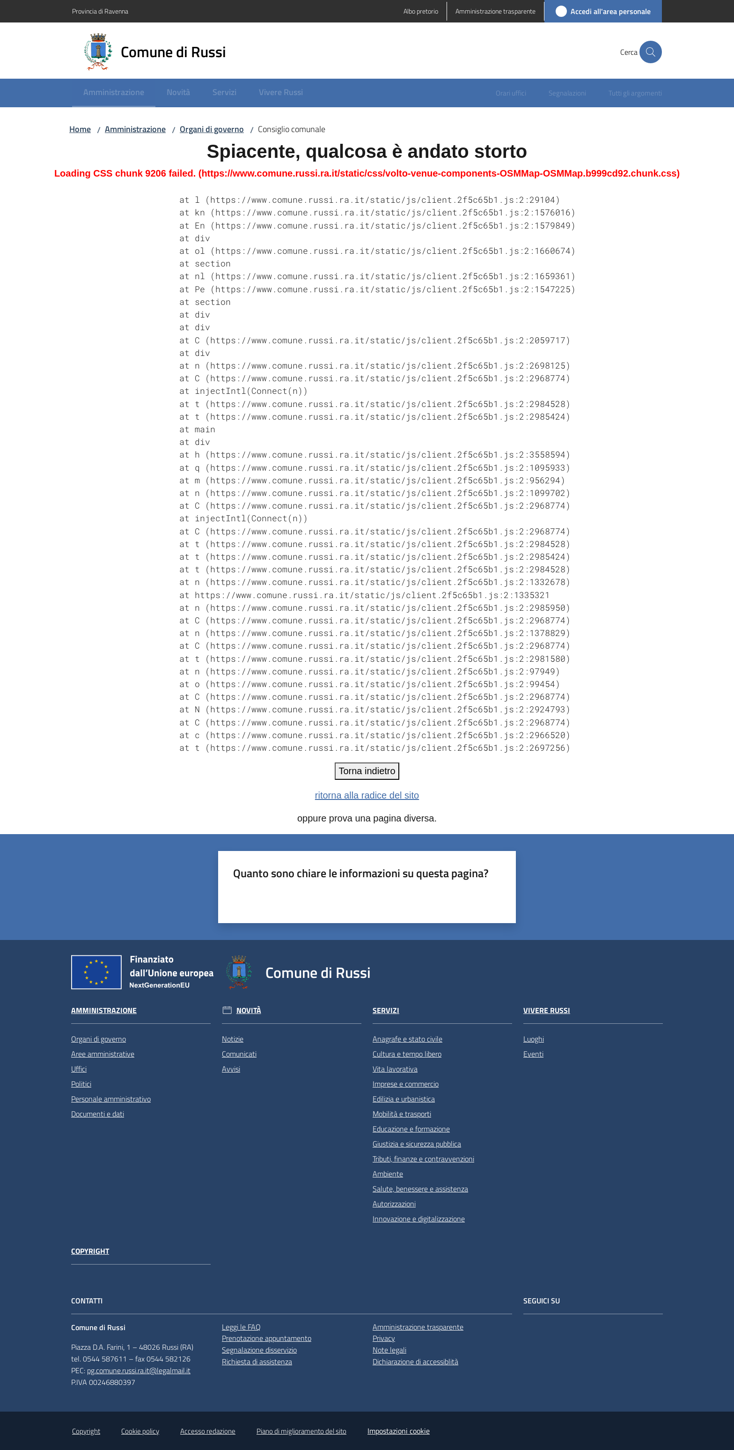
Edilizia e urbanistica (404, 1098)
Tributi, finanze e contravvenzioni (423, 1158)
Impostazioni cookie (398, 1430)
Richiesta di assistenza (257, 1361)
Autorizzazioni (394, 1203)
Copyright (90, 1251)
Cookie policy (140, 1431)
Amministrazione (135, 129)
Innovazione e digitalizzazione (419, 1218)
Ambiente (388, 1173)
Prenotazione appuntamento (266, 1338)
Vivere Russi (546, 1010)
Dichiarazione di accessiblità (415, 1361)
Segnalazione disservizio (259, 1349)
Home (80, 129)
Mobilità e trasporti (402, 1113)
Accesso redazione (207, 1431)
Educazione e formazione (411, 1128)
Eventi (533, 1053)
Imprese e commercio (406, 1083)
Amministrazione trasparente (418, 1326)
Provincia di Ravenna (100, 11)
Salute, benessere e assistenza (420, 1188)
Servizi (386, 1010)
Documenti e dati (97, 1113)
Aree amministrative (102, 1053)
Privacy (384, 1338)
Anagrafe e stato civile (407, 1038)
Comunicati (239, 1053)
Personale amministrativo (111, 1098)
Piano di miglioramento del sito (301, 1431)
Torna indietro (366, 771)
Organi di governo (212, 129)
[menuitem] (113, 93)
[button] (650, 52)
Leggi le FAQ (241, 1326)
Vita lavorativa (395, 1068)
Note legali (389, 1349)
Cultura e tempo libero (407, 1053)
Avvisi (231, 1068)
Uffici (79, 1068)
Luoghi (533, 1038)
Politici (81, 1083)
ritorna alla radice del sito (367, 795)
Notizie (232, 1038)
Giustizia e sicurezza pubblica (417, 1143)
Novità (248, 1010)
